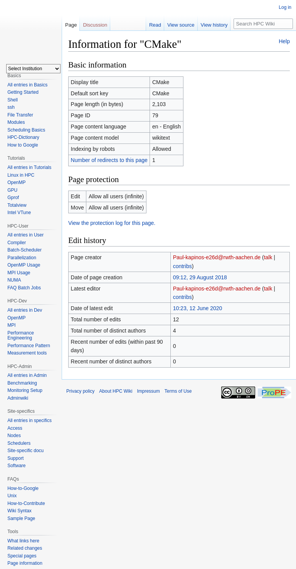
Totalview (16, 205)
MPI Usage (18, 272)
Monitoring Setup (24, 390)
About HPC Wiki (115, 391)
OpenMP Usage (23, 265)
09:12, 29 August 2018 (200, 277)
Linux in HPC (20, 175)
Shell (12, 100)
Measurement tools (27, 353)
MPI (11, 325)
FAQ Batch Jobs (24, 287)
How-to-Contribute (26, 503)
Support (15, 458)
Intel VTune (19, 212)
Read (155, 25)
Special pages (21, 556)
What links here (23, 541)
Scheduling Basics (26, 130)
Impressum (148, 391)
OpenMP (16, 182)
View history (214, 25)
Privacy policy (80, 391)
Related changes (24, 548)
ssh (11, 107)
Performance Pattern (28, 345)
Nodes (14, 435)
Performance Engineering (20, 335)
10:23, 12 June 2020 (197, 308)
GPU (12, 190)
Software (16, 465)
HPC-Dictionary (23, 137)
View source (181, 25)
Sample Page (21, 518)
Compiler (16, 242)
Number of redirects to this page (109, 160)
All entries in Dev (24, 310)
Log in (285, 7)
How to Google (22, 145)
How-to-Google (23, 488)
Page (71, 25)
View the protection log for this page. (111, 223)
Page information (24, 563)
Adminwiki (17, 398)
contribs (182, 266)
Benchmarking (22, 383)
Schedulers (18, 443)
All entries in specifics (29, 420)
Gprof (13, 197)
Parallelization (21, 257)
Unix (12, 495)
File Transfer (20, 115)
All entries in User (25, 235)
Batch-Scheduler (24, 250)
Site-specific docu (25, 450)
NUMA (14, 280)
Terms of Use (178, 391)
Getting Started (23, 92)
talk (268, 257)
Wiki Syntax (19, 510)
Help (284, 41)
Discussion (95, 25)
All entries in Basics (27, 85)
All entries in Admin (27, 375)
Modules (16, 122)
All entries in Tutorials (29, 167)
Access (14, 428)
